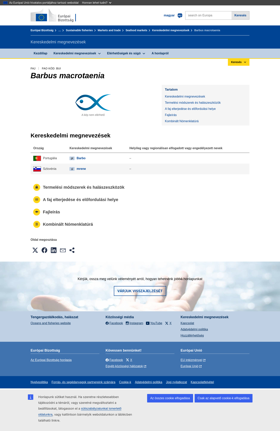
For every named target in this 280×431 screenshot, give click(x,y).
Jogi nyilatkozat (176, 382)
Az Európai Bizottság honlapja (51, 360)
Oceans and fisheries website (51, 323)
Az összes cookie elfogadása (170, 398)
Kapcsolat (187, 323)
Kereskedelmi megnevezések (170, 30)
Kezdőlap (40, 53)
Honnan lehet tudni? (96, 2)
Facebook (114, 360)
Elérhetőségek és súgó (124, 53)
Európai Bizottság (42, 30)
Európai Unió (189, 366)
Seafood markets (136, 30)
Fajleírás (171, 115)
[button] (35, 250)
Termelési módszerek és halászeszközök (193, 102)
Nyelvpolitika (39, 382)
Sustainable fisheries (79, 30)
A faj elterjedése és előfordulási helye (190, 108)
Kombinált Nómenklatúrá (181, 121)
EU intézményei (191, 360)
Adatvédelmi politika (194, 329)
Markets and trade (109, 30)
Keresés (240, 15)
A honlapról (160, 53)
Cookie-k (125, 382)
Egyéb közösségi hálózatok (124, 366)
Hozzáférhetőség (192, 335)
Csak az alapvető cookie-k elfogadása (224, 398)
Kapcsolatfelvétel (202, 382)
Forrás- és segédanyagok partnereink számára (83, 382)
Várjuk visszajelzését (139, 291)
